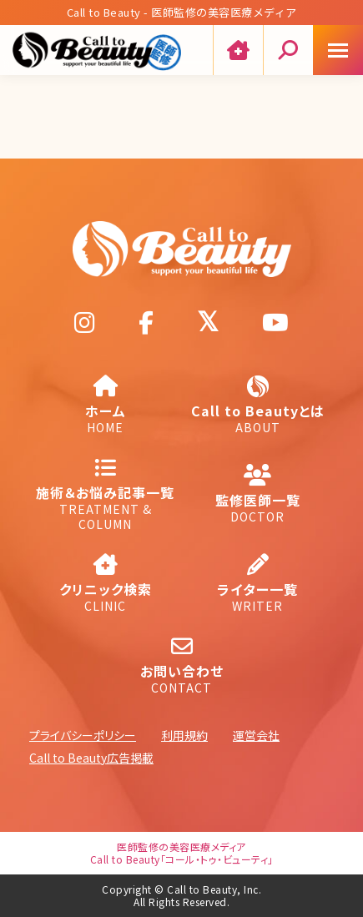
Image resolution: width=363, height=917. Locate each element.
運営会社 (256, 735)
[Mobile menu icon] (338, 50)
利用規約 (184, 735)
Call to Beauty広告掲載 (91, 757)
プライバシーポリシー (82, 735)
